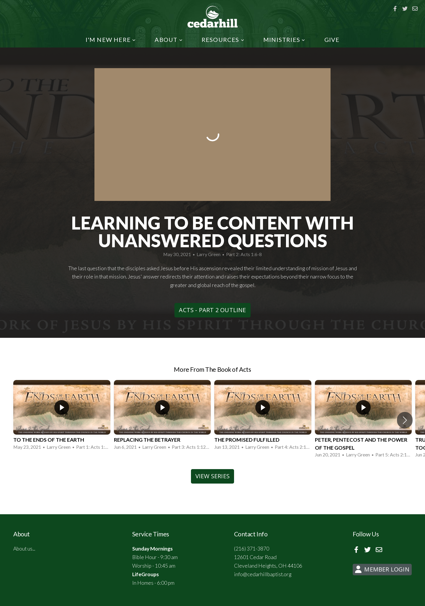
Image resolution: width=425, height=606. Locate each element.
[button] (405, 420)
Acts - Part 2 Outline (212, 310)
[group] (61, 416)
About (168, 39)
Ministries (284, 39)
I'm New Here (111, 39)
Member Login (381, 569)
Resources (223, 39)
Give (332, 39)
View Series (212, 476)
